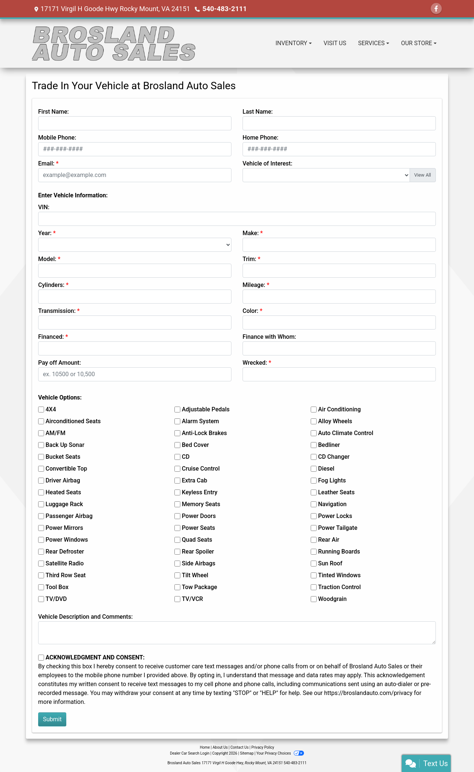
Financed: (51, 336)
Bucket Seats (63, 456)
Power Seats (198, 527)
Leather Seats (336, 492)
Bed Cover (195, 444)
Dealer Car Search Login (190, 753)
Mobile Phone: (57, 137)
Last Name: (258, 111)
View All (422, 175)
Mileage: (254, 284)
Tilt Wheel (195, 575)
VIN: (43, 207)
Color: (250, 310)
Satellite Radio (65, 563)
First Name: (53, 111)
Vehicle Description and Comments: (85, 616)
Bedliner (329, 444)
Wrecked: (255, 362)
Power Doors (199, 515)
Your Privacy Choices (280, 753)
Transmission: (57, 310)
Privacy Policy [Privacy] (262, 747)
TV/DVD (56, 598)
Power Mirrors (64, 527)
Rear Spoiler (198, 551)
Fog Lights (332, 480)
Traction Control (339, 587)
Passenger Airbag (69, 515)
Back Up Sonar (65, 444)
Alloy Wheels (335, 421)
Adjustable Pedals (206, 409)
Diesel (326, 468)
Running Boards (339, 551)
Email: (46, 163)
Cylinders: (51, 284)
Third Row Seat (66, 575)
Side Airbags (199, 563)
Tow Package (199, 587)
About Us (220, 747)
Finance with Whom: (269, 336)
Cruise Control (201, 468)
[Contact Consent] (41, 658)
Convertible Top (66, 468)
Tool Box (57, 587)
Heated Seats (63, 492)
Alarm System (200, 421)
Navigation (332, 504)
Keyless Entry (199, 492)
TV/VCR (192, 598)
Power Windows (67, 539)
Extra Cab (194, 480)
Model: (47, 259)
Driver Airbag (63, 480)
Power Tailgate (337, 527)
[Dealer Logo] (114, 43)
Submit (52, 719)
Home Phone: (260, 137)
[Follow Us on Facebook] (436, 8)
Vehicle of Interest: (267, 163)
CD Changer (334, 456)
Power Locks (335, 515)
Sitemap (247, 753)
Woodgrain (332, 598)
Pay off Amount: (59, 362)
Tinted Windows (339, 575)
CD (186, 456)
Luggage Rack (64, 504)
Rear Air (328, 539)
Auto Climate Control (345, 433)
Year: (44, 233)
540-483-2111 (224, 9)
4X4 (51, 409)
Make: (251, 233)
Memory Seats (201, 504)
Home (205, 747)
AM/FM (56, 433)
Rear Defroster (65, 551)
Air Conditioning (339, 409)
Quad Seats (197, 539)
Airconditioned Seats (73, 421)
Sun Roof (330, 563)
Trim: (249, 259)
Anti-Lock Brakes (204, 433)
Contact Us (239, 747)
